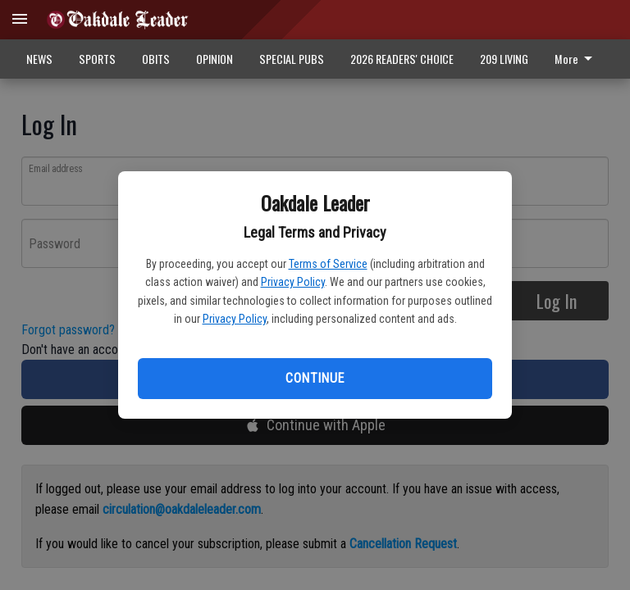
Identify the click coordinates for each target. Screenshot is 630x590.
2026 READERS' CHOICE (402, 58)
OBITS (156, 58)
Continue (314, 378)
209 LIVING (504, 58)
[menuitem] (577, 59)
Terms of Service (328, 263)
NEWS (39, 58)
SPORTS (97, 58)
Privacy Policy (293, 281)
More (576, 58)
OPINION (214, 58)
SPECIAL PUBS (291, 58)
